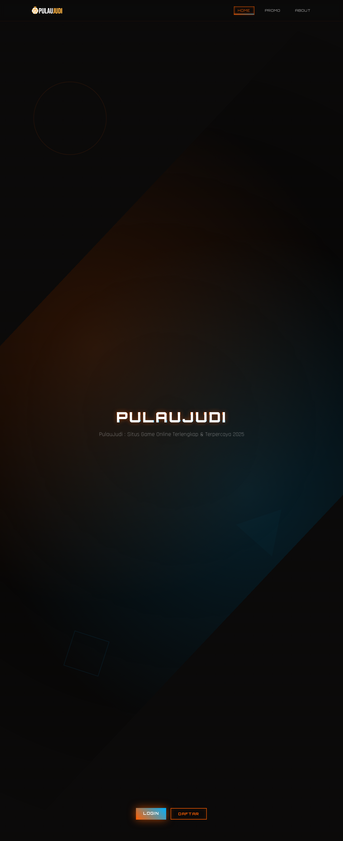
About (303, 10)
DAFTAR (188, 813)
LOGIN (151, 813)
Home (244, 10)
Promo (272, 10)
